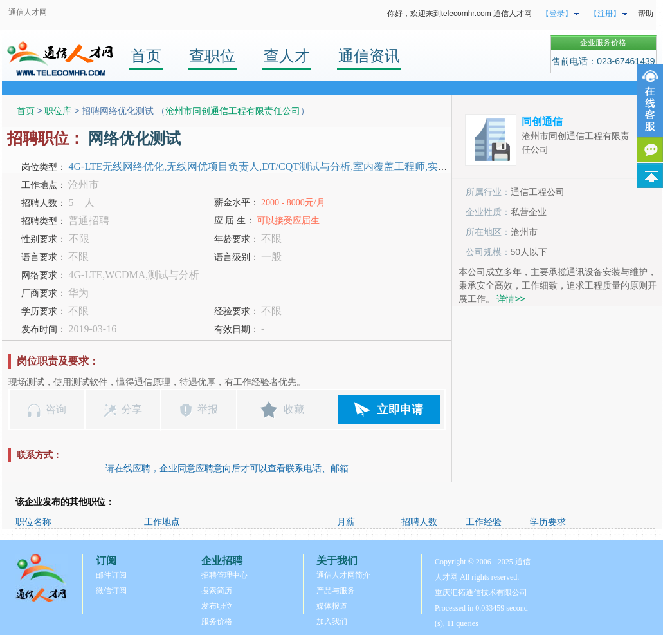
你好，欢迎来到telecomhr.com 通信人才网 (459, 13)
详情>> (510, 299)
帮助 (645, 13)
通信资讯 (369, 55)
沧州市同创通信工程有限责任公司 (232, 111)
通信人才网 (27, 12)
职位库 (57, 111)
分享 (132, 409)
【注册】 (605, 13)
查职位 (212, 55)
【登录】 (556, 13)
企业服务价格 (603, 42)
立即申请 (400, 409)
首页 (146, 55)
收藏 (294, 409)
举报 (207, 409)
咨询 (56, 409)
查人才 (287, 55)
